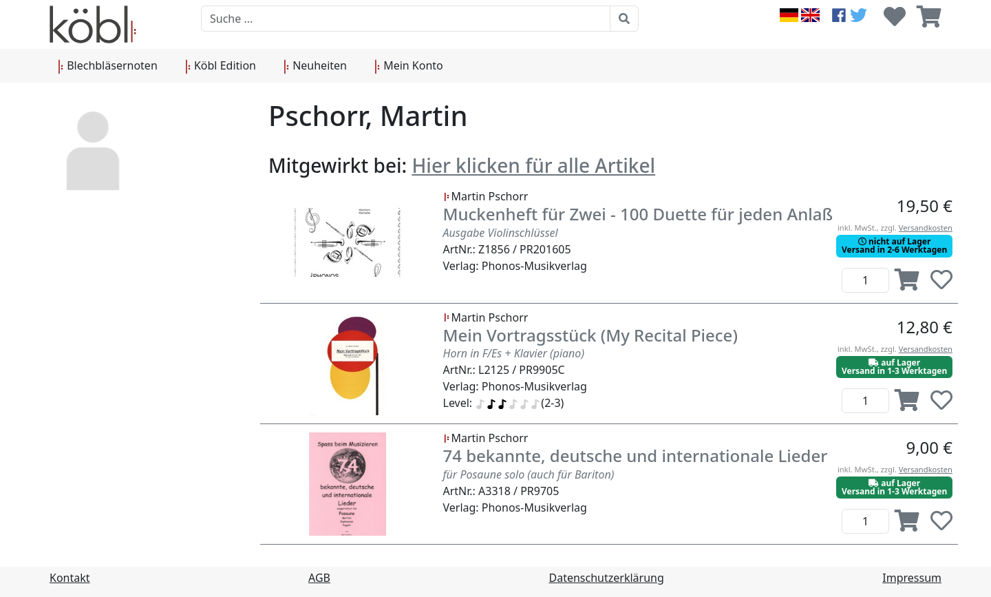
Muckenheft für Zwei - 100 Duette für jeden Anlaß (638, 213)
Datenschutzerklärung (606, 577)
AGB (319, 577)
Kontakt (70, 577)
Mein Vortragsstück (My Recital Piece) (590, 335)
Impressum (911, 577)
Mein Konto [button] (408, 66)
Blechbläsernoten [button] (108, 66)
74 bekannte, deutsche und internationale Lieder (635, 455)
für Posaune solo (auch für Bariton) (529, 474)
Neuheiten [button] (315, 66)
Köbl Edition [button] (220, 66)
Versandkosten (925, 227)
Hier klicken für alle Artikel (533, 165)
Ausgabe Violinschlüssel (500, 232)
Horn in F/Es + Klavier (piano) (514, 353)
